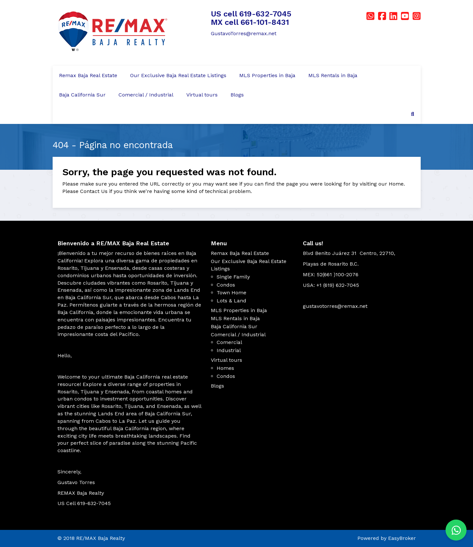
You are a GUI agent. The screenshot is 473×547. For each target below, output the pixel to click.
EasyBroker (402, 538)
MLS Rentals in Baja (332, 75)
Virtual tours (202, 95)
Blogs (237, 95)
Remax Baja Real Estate (88, 75)
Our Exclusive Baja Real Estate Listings (178, 75)
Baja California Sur (82, 95)
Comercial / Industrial (145, 95)
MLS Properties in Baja (267, 75)
